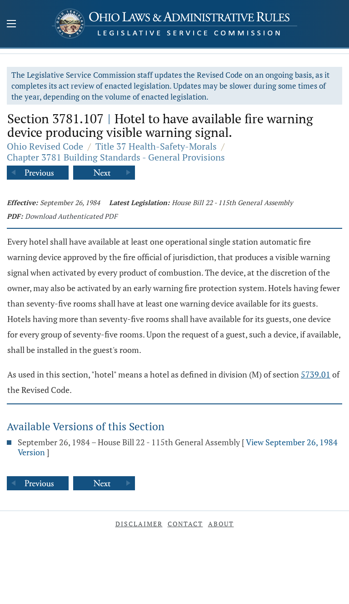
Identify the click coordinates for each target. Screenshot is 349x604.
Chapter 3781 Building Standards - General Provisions (116, 157)
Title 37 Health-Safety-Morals (156, 146)
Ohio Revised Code (45, 146)
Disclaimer (139, 523)
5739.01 (315, 374)
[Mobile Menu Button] (11, 24)
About (221, 523)
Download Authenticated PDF (71, 216)
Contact (185, 523)
